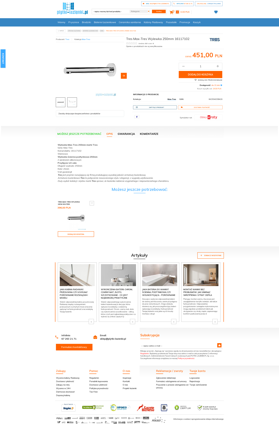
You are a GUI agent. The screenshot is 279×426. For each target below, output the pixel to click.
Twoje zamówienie (198, 385)
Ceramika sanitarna (130, 22)
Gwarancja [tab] (126, 133)
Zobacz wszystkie (210, 255)
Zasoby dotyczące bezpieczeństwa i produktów (79, 113)
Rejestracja (194, 381)
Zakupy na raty (63, 385)
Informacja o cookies (181, 419)
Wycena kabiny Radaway (68, 378)
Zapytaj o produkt (150, 107)
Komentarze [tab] (149, 133)
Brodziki (86, 22)
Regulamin (144, 353)
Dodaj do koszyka (200, 74)
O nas (125, 385)
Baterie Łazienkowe (105, 22)
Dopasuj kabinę (63, 395)
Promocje (185, 22)
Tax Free (93, 392)
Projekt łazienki (130, 388)
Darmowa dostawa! (65, 392)
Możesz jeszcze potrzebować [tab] (79, 133)
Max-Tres (86, 39)
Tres (67, 39)
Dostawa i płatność (195, 107)
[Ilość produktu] (200, 66)
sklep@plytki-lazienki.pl (113, 338)
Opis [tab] (109, 133)
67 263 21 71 (69, 338)
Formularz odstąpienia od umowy (171, 381)
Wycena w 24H (63, 388)
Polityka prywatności (98, 388)
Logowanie (194, 378)
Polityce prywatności (186, 358)
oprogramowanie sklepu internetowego (207, 419)
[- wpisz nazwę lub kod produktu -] (110, 11)
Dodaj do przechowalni (208, 80)
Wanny (61, 22)
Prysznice (73, 22)
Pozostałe (171, 22)
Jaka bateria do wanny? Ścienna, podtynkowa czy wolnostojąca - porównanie (158, 292)
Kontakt (126, 381)
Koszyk (197, 22)
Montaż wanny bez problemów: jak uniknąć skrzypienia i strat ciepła (197, 292)
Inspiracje (127, 378)
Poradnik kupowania (98, 381)
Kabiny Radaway (153, 22)
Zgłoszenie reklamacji (166, 378)
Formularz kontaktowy (74, 347)
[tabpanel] (139, 162)
